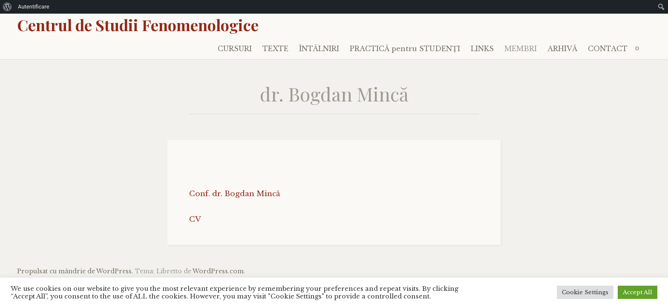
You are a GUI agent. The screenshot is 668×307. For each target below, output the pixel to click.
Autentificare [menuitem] (33, 6)
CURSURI (235, 48)
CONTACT (608, 48)
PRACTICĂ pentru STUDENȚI (405, 48)
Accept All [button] (637, 292)
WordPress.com (218, 271)
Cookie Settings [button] (585, 292)
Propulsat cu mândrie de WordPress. (75, 271)
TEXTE (275, 48)
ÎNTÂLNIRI (319, 48)
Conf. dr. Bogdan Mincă (234, 193)
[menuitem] (7, 7)
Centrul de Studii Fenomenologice (138, 24)
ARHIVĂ (562, 48)
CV (195, 219)
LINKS (482, 48)
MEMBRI (520, 48)
